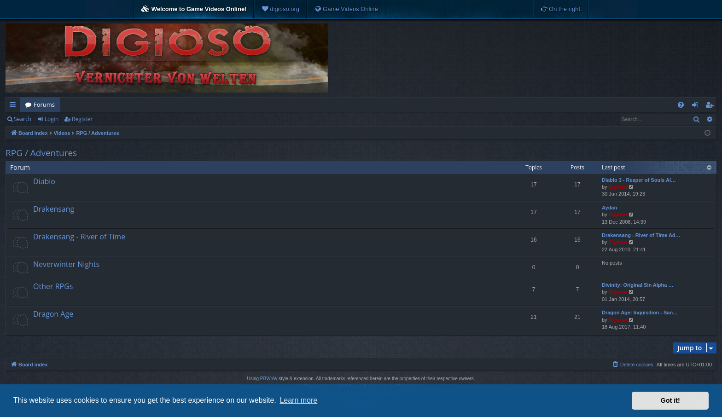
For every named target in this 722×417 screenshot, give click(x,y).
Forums (44, 104)
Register (82, 119)
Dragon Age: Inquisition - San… (640, 312)
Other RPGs (53, 286)
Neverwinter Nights (66, 264)
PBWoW (269, 378)
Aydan (609, 207)
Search (22, 119)
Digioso (618, 187)
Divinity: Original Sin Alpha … (637, 285)
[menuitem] (280, 9)
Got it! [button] (670, 400)
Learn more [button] (298, 400)
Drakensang (53, 209)
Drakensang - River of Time (79, 237)
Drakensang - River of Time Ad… (641, 235)
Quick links (14, 106)
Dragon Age (53, 314)
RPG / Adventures (41, 153)
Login (51, 119)
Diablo (44, 181)
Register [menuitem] (711, 106)
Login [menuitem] (697, 106)
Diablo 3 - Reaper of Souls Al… (639, 180)
